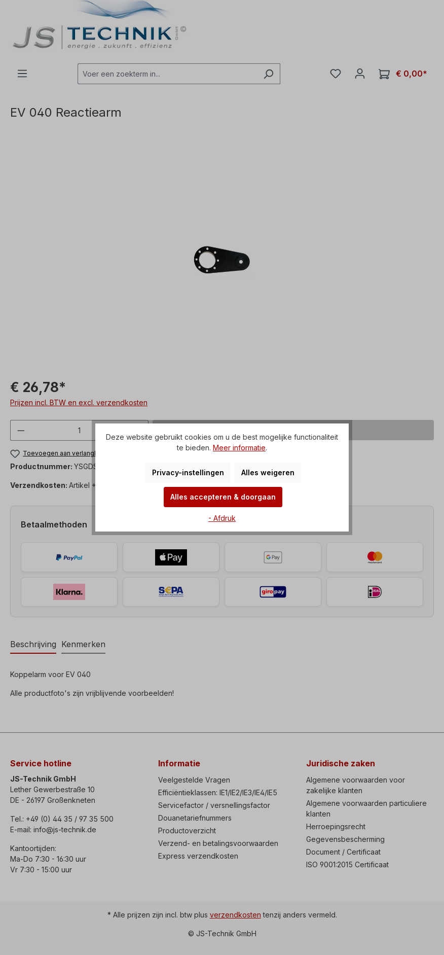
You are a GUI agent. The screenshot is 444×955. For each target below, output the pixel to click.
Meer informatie (239, 447)
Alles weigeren (267, 472)
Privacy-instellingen (188, 472)
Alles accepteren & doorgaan (223, 496)
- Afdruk (222, 518)
